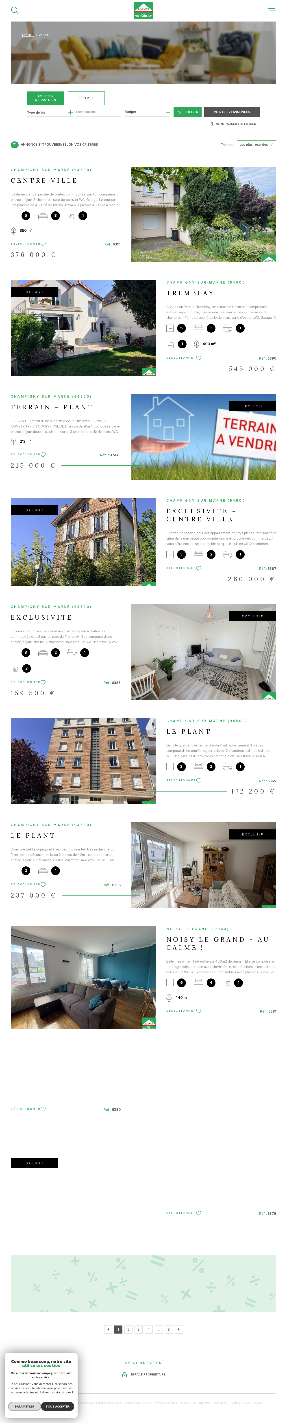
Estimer (86, 98)
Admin (184, 1403)
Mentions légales (165, 1403)
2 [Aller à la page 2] (128, 1330)
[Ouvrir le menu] (272, 11)
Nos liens (220, 1403)
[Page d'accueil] (143, 10)
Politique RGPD (239, 1403)
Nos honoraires (200, 1403)
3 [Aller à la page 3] (138, 1330)
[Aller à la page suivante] (179, 1329)
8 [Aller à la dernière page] (169, 1330)
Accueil (28, 35)
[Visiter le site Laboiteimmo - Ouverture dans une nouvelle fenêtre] (26, 1403)
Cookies (257, 1403)
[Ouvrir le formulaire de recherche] (188, 112)
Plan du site (143, 1403)
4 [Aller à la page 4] (149, 1330)
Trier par (227, 145)
